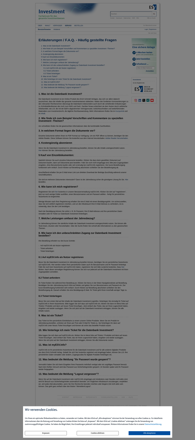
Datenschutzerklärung (153, 424)
